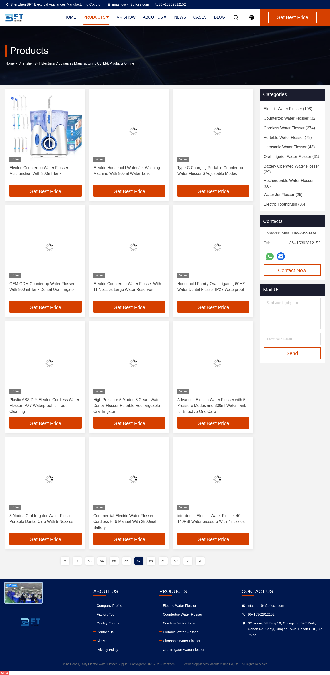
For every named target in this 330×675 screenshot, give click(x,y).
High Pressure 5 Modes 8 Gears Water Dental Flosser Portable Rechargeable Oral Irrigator (127, 406)
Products (96, 17)
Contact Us (105, 632)
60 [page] (176, 561)
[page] (65, 561)
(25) (283, 195)
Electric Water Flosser (179, 606)
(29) (291, 169)
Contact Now (292, 270)
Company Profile (109, 606)
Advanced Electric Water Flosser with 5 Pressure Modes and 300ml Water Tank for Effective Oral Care (211, 406)
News (180, 17)
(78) (288, 137)
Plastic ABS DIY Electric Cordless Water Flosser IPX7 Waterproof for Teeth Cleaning (44, 406)
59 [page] (163, 561)
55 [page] (114, 561)
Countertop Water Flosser (182, 614)
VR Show (126, 17)
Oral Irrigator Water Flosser (183, 650)
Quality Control (108, 623)
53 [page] (90, 561)
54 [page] (102, 561)
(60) (289, 183)
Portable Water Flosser (180, 632)
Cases (200, 17)
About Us (155, 17)
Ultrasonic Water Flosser (181, 641)
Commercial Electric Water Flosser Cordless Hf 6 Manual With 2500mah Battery (125, 522)
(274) (289, 128)
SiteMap (103, 641)
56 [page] (126, 561)
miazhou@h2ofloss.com (128, 4)
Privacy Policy (107, 650)
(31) (291, 157)
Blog (219, 17)
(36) (284, 204)
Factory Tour (106, 614)
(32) (290, 118)
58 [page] (151, 561)
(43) (289, 147)
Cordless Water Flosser (181, 623)
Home (70, 17)
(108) (288, 109)
